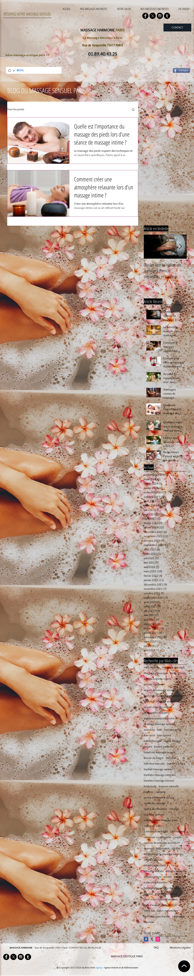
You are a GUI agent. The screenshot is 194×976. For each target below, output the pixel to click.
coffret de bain (152, 826)
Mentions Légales (180, 947)
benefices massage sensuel (159, 752)
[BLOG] (20, 70)
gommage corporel (166, 893)
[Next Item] (180, 247)
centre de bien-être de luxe (159, 797)
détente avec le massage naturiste (163, 854)
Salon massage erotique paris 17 (27, 55)
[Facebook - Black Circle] (145, 16)
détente (176, 848)
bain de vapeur (172, 729)
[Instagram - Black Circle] (160, 16)
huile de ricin (169, 905)
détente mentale (153, 860)
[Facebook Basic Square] (146, 939)
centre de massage (155, 803)
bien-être (171, 758)
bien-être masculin (154, 763)
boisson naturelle (169, 786)
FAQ (156, 947)
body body (150, 786)
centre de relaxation (155, 809)
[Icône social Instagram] (158, 939)
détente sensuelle (176, 871)
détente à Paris (152, 876)
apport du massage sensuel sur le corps (165, 701)
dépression (162, 848)
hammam (172, 899)
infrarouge (178, 916)
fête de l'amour (172, 888)
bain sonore (164, 735)
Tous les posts (15, 109)
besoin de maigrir (154, 758)
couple (177, 837)
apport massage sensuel (158, 707)
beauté (148, 746)
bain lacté (149, 735)
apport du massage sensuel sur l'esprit (165, 695)
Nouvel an (162, 673)
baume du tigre (172, 741)
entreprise (180, 876)
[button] (133, 110)
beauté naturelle (163, 746)
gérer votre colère (154, 899)
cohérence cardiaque (156, 831)
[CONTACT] (177, 27)
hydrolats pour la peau (157, 916)
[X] (152, 16)
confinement (177, 831)
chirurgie (174, 809)
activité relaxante (154, 684)
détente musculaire (155, 865)
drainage (149, 848)
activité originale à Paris (157, 679)
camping (160, 792)
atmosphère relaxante (156, 712)
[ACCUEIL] (9, 70)
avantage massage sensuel (159, 724)
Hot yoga (149, 673)
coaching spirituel (154, 814)
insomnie (149, 922)
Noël (173, 673)
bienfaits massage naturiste (160, 775)
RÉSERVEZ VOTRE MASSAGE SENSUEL (27, 14)
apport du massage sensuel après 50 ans (165, 690)
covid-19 (174, 843)
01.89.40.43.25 (92, 947)
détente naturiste (154, 871)
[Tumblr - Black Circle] (167, 16)
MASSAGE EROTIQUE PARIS (127, 956)
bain (159, 729)
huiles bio (149, 910)
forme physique (153, 888)
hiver (182, 899)
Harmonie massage (173, 667)
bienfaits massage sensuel (159, 780)
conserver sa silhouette (157, 837)
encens (167, 876)
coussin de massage (155, 843)
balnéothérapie (152, 741)
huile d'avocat (152, 905)
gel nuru (148, 893)
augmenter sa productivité (159, 718)
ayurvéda (149, 729)
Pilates (182, 673)
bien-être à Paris (176, 763)
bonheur (148, 792)
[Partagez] (181, 70)
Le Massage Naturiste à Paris (102, 38)
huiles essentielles (167, 910)
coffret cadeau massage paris (161, 820)
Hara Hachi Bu (152, 667)
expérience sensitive (155, 882)
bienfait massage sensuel (158, 769)
